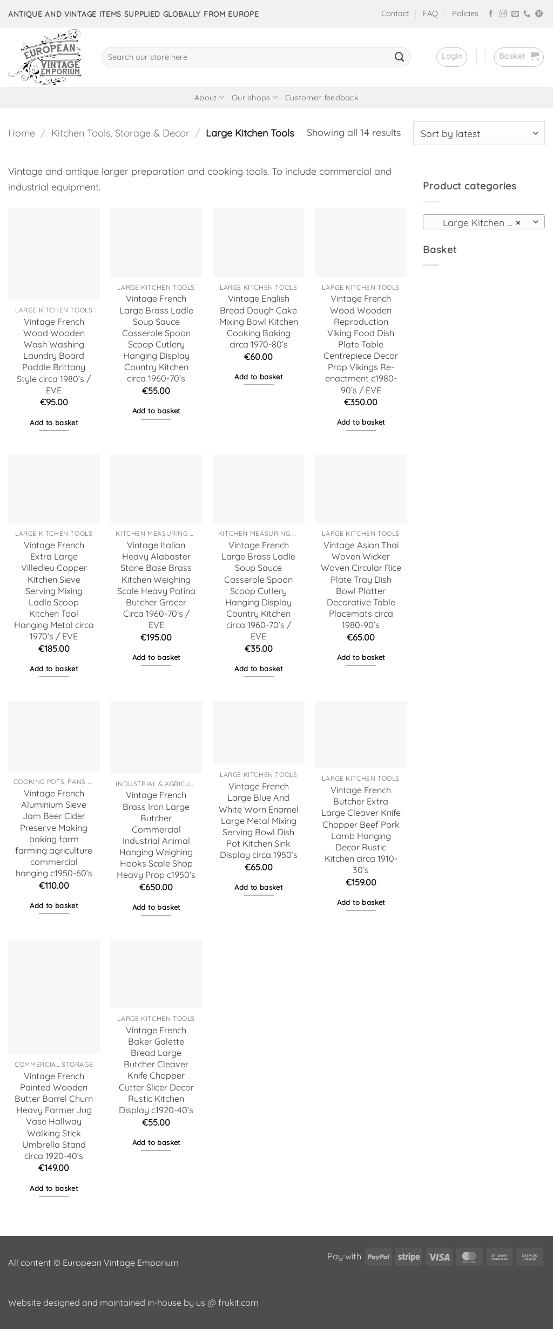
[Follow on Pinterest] (539, 14)
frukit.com (238, 1302)
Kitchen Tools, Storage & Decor (120, 133)
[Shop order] (479, 133)
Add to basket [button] (54, 422)
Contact (395, 13)
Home (21, 133)
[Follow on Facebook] (491, 14)
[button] (451, 57)
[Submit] (399, 57)
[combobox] (484, 221)
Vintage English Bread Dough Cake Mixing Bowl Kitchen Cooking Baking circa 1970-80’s (258, 321)
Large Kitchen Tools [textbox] (482, 222)
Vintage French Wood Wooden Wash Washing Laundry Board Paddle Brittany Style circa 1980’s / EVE (54, 356)
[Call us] (527, 14)
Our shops (255, 97)
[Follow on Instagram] (503, 14)
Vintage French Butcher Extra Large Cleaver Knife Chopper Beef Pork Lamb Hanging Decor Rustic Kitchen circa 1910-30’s (361, 830)
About (209, 97)
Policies (465, 13)
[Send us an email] (515, 14)
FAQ (430, 13)
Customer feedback (322, 98)
